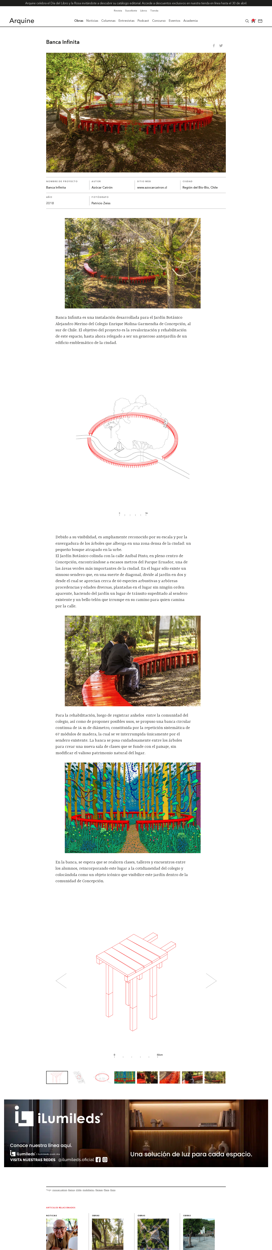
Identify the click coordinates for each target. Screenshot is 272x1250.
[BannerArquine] (136, 1166)
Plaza (106, 1190)
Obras (96, 1216)
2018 (50, 203)
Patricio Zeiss (101, 203)
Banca (71, 1190)
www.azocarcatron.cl (152, 187)
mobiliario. (88, 1190)
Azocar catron (59, 1190)
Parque (99, 1190)
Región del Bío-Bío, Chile (200, 187)
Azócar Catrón (102, 187)
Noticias (51, 1216)
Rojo (112, 1190)
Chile (78, 1190)
